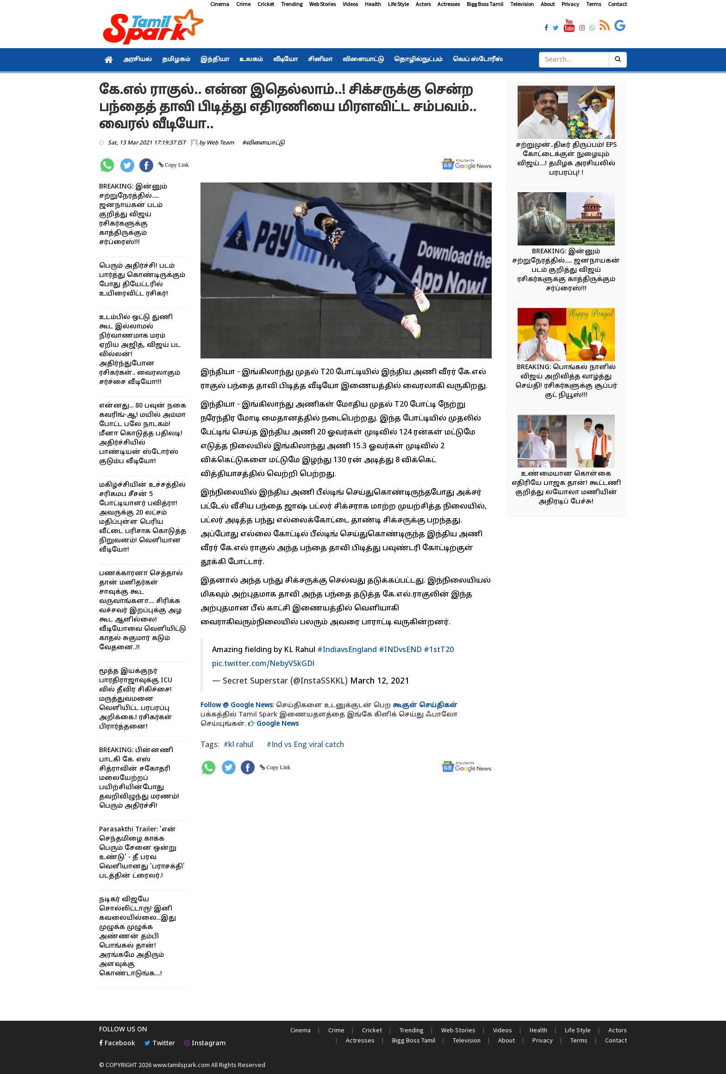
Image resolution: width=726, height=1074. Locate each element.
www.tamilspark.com (181, 1065)
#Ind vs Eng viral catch (304, 744)
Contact (617, 3)
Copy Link (176, 165)
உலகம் (251, 59)
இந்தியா (214, 59)
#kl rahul (238, 744)
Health (373, 3)
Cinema (219, 3)
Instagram (205, 1044)
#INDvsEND (400, 650)
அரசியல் (137, 59)
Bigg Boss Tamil (485, 3)
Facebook (117, 1044)
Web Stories (322, 3)
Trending (291, 3)
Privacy (570, 3)
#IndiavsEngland (347, 650)
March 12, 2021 (379, 681)
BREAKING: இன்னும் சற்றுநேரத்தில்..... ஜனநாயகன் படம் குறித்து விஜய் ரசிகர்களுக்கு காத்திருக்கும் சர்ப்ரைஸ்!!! (133, 214)
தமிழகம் (176, 59)
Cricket (265, 3)
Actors (423, 3)
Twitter (159, 1044)
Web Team (220, 143)
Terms (593, 3)
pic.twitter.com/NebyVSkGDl (263, 664)
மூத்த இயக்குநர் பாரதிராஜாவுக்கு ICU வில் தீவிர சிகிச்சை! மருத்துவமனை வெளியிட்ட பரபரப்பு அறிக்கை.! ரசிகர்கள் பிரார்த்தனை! (135, 699)
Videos (350, 3)
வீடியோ (285, 59)
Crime (243, 3)
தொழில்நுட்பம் (418, 59)
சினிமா (320, 59)
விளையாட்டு (363, 59)
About (548, 3)
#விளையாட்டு (263, 143)
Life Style (398, 3)
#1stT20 (439, 650)
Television (522, 3)
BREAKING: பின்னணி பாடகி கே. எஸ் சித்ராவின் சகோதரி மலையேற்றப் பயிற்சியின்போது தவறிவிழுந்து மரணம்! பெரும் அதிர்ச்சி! (139, 778)
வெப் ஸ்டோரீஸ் (478, 59)
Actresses (449, 3)
